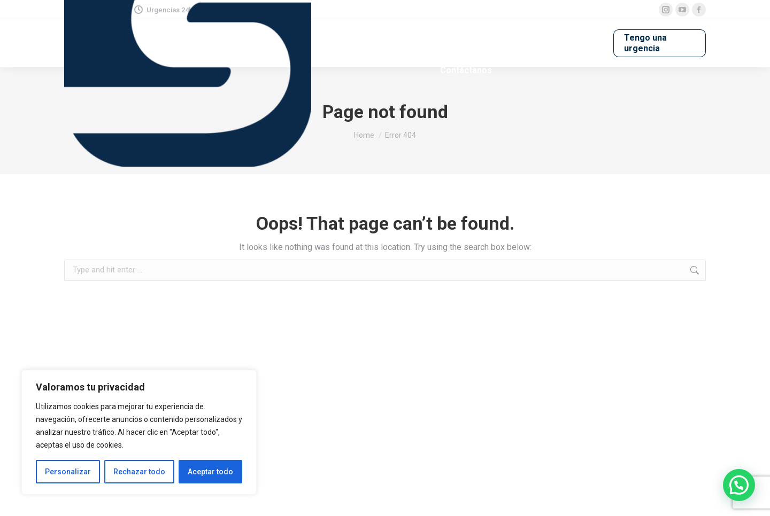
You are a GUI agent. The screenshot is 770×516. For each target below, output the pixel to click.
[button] (739, 485)
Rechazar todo (139, 471)
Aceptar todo (210, 471)
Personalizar (68, 471)
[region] (139, 432)
